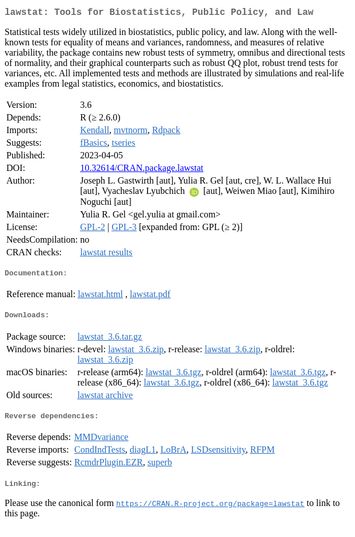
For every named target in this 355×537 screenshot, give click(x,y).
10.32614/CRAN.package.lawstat (141, 170)
